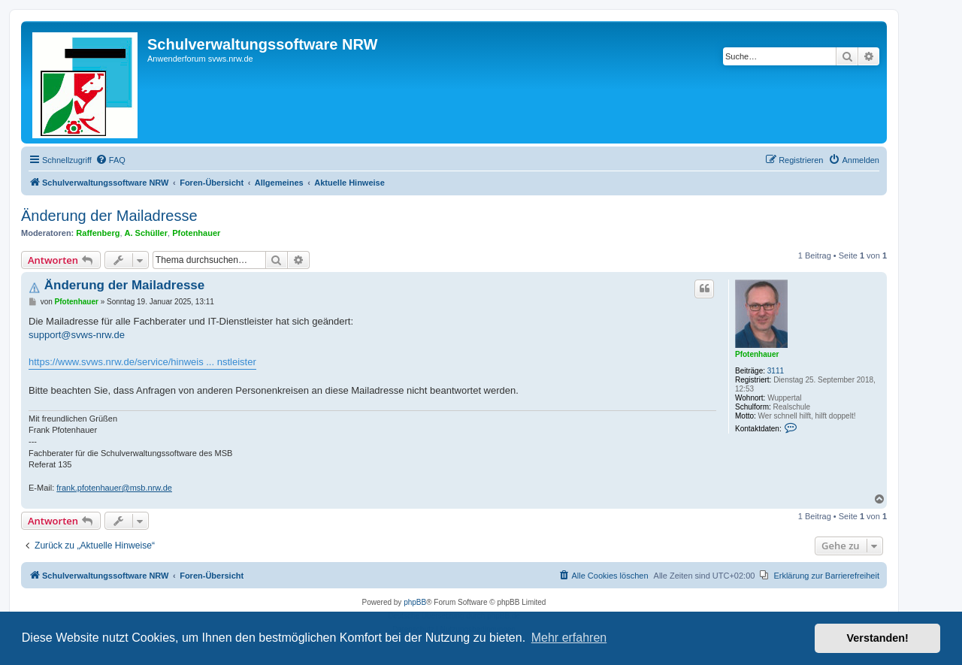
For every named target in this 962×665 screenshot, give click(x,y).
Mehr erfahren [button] (569, 637)
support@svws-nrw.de (77, 334)
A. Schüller (146, 232)
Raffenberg (97, 232)
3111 (775, 371)
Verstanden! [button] (878, 638)
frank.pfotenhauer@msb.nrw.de (114, 487)
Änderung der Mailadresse (109, 215)
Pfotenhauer (196, 232)
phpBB (415, 602)
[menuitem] (110, 160)
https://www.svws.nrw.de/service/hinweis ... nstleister (142, 361)
